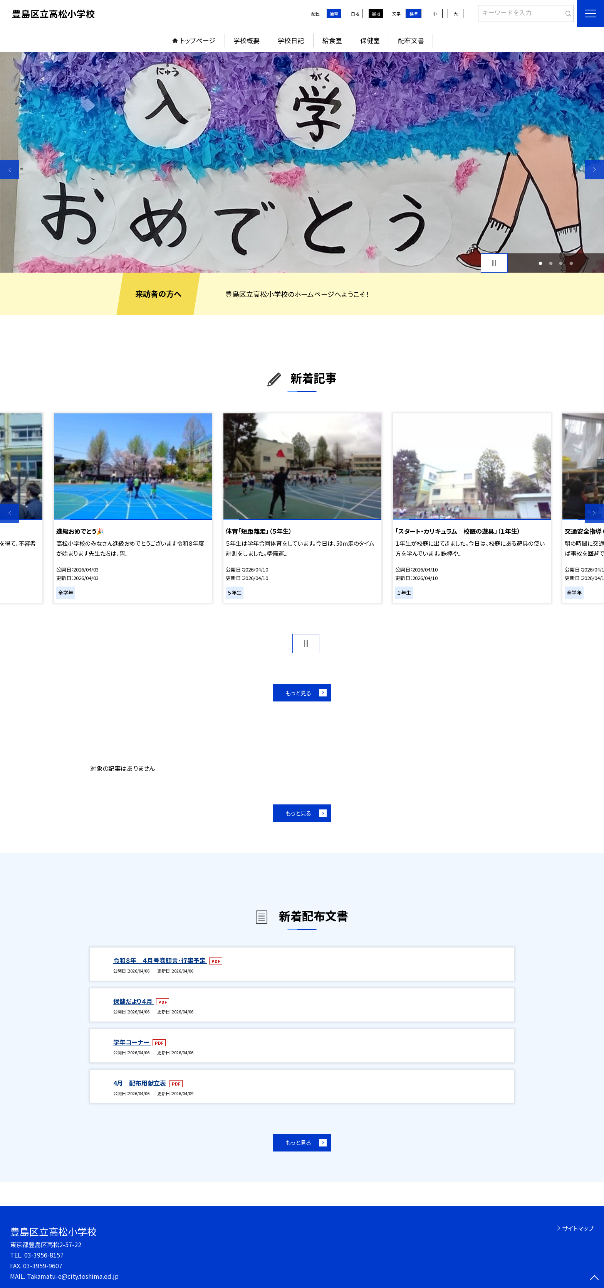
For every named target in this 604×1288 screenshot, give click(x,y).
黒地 (376, 13)
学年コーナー (132, 1042)
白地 (355, 13)
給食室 (332, 40)
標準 (413, 13)
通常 (334, 13)
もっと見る (298, 693)
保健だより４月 (133, 1001)
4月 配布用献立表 (140, 1082)
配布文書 (411, 40)
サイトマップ (578, 1228)
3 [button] (561, 263)
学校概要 (246, 40)
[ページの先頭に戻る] (594, 1278)
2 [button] (550, 263)
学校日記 (291, 40)
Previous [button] (9, 169)
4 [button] (571, 263)
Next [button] (594, 169)
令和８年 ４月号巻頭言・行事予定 (160, 960)
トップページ (197, 40)
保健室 (370, 40)
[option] (302, 162)
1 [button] (540, 263)
